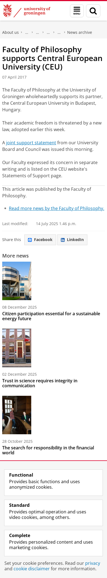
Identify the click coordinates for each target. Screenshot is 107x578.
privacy (92, 563)
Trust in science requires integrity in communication (39, 383)
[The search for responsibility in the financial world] (53, 415)
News (59, 32)
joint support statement (31, 143)
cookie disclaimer (32, 569)
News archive (79, 32)
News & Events (48, 32)
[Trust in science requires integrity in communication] (53, 348)
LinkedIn (72, 239)
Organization (37, 32)
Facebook (40, 239)
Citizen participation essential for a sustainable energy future (51, 316)
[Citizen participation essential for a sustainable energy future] (53, 281)
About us (10, 32)
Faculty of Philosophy (27, 32)
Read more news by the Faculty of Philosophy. (56, 208)
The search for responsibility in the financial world (48, 450)
